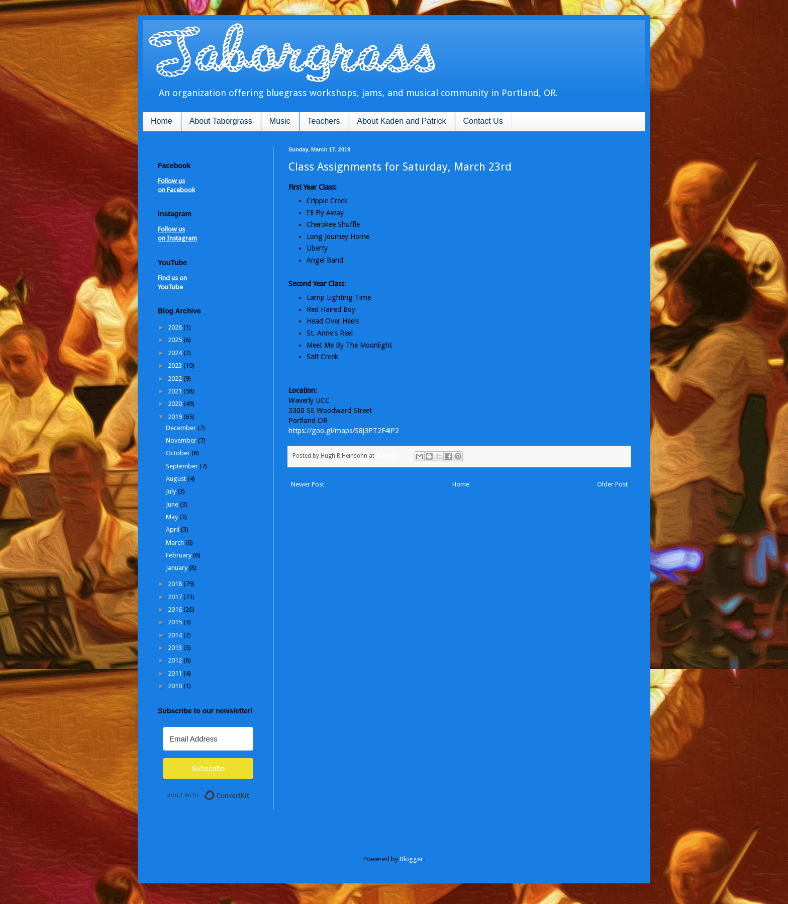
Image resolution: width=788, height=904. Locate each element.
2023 (175, 365)
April (173, 529)
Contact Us (483, 121)
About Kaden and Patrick (401, 121)
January (177, 567)
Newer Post (307, 484)
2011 (175, 673)
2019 (175, 417)
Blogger (411, 859)
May (172, 517)
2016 (175, 609)
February (179, 555)
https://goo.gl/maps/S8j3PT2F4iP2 (343, 431)
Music (279, 121)
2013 (175, 647)
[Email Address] (208, 739)
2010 (175, 686)
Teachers (324, 121)
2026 (175, 327)
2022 (175, 378)
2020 (175, 403)
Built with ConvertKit (249, 791)
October (178, 453)
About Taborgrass (220, 121)
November (182, 440)
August (176, 478)
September (183, 466)
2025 (175, 340)
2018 (175, 584)
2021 (175, 391)
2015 (175, 622)
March (175, 542)
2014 (175, 635)
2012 (175, 660)
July (171, 491)
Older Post (612, 484)
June (173, 504)
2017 (175, 597)
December (182, 428)
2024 (175, 353)
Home (161, 121)
